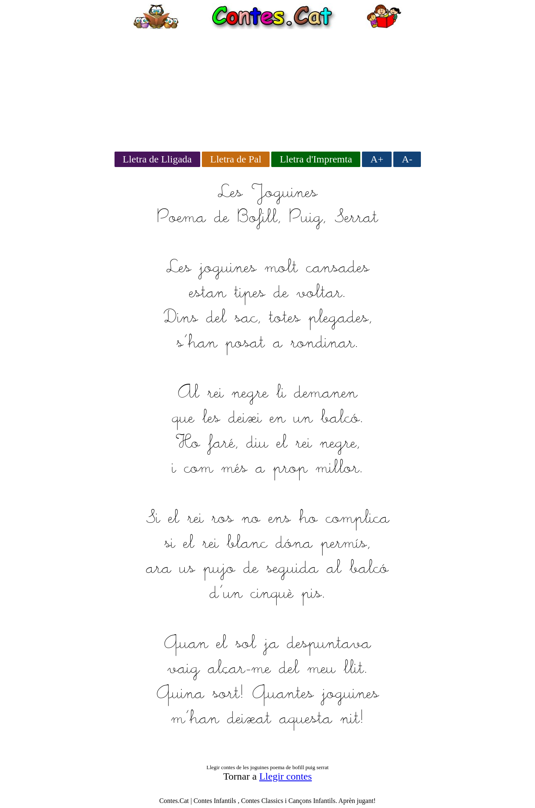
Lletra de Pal (236, 159)
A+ (376, 159)
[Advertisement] (267, 87)
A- (407, 159)
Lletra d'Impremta (316, 159)
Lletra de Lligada (157, 159)
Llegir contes (285, 776)
